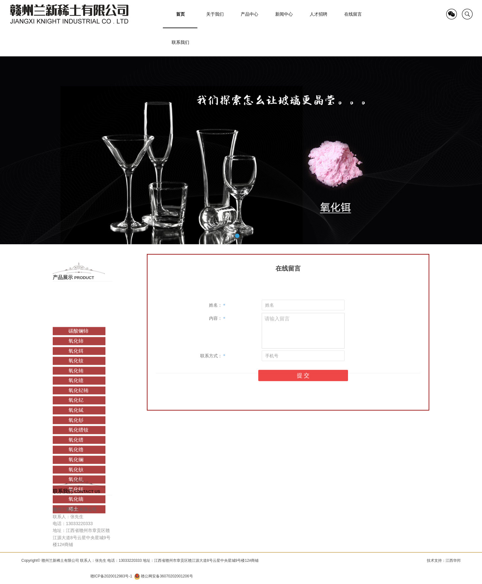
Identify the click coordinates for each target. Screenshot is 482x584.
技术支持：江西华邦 (444, 560)
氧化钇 (75, 444)
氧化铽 (75, 454)
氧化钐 (75, 464)
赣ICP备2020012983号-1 (111, 576)
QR (451, 14)
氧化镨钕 (78, 474)
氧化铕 (75, 414)
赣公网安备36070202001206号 (167, 576)
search (467, 14)
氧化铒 (75, 395)
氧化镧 (75, 503)
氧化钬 (75, 513)
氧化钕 (75, 404)
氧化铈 (75, 385)
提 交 (303, 396)
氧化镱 (75, 424)
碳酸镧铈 (78, 375)
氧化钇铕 (78, 434)
